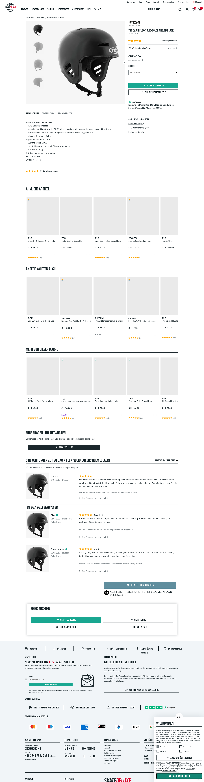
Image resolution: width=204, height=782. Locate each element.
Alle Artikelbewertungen (112, 756)
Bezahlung (107, 745)
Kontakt (107, 763)
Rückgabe (59, 649)
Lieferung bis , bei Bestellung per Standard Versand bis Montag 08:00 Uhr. (153, 104)
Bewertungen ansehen (169, 41)
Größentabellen (116, 649)
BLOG (146, 756)
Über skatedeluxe (150, 745)
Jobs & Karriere (149, 748)
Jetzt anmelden (51, 685)
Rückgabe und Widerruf (112, 750)
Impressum (69, 779)
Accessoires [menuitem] (78, 9)
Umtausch (88, 649)
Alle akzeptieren (179, 776)
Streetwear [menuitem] (63, 9)
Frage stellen (64, 447)
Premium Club (126, 592)
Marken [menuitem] (24, 9)
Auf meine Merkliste (153, 92)
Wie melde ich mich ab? (36, 692)
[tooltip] (176, 48)
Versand (31, 649)
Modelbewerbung (150, 750)
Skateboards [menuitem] (38, 9)
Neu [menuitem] (89, 9)
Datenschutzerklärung (169, 771)
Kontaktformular (30, 759)
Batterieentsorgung (110, 761)
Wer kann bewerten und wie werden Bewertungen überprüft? (52, 467)
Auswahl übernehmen (179, 758)
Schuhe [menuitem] (50, 9)
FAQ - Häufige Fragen (111, 758)
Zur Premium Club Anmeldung (141, 689)
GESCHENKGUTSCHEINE (154, 763)
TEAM (146, 759)
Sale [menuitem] (97, 9)
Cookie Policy (190, 769)
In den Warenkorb (153, 85)
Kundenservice (172, 649)
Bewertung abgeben (140, 585)
